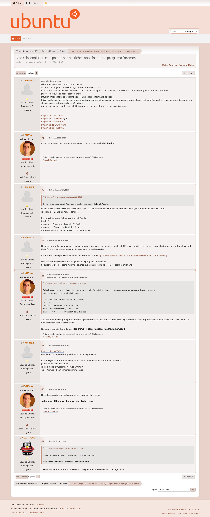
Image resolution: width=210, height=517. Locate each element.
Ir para (154, 489)
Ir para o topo (21, 477)
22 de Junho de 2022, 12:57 (56, 441)
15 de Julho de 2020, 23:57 (56, 138)
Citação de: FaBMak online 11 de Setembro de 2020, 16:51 (65, 448)
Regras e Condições (176, 513)
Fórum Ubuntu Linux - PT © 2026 (183, 509)
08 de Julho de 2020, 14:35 (51, 81)
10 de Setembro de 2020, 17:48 (57, 274)
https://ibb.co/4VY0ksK (52, 351)
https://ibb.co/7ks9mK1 (52, 118)
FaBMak (28, 134)
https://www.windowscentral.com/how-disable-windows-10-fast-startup (132, 255)
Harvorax (28, 80)
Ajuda (164, 513)
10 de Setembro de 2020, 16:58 (57, 190)
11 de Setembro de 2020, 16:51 (57, 389)
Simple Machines (36, 512)
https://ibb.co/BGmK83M (53, 124)
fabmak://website (50, 160)
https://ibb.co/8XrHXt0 (52, 115)
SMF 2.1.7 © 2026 (19, 512)
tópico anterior (169, 65)
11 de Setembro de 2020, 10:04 (57, 345)
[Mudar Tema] (46, 3)
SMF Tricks (38, 504)
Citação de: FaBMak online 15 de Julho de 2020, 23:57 (63, 197)
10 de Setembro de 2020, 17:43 (57, 240)
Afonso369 (28, 438)
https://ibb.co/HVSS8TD (53, 127)
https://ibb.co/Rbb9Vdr (52, 121)
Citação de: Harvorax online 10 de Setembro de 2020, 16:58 (65, 283)
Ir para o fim (21, 73)
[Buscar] (182, 32)
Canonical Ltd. (75, 508)
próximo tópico (186, 65)
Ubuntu (62, 508)
